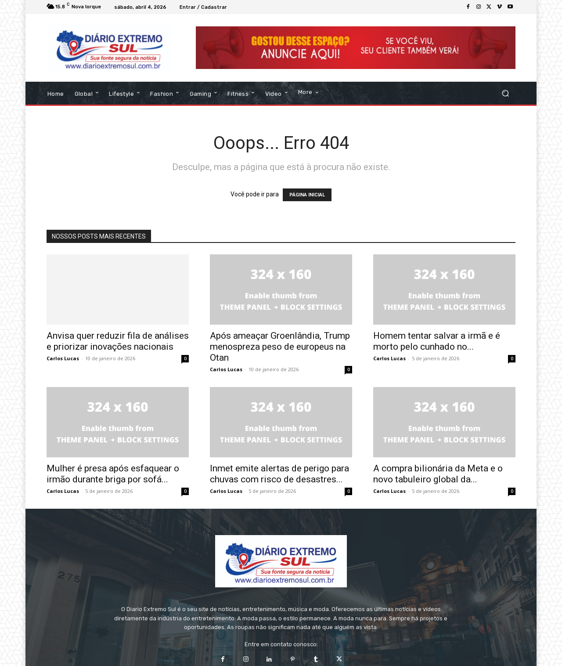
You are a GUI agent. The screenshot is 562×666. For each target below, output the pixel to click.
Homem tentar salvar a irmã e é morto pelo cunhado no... (436, 338)
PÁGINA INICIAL (307, 192)
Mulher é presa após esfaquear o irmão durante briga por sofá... (113, 471)
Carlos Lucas (63, 355)
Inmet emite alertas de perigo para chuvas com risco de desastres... (279, 471)
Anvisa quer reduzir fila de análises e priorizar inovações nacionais (118, 338)
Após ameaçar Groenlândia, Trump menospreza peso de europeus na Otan (280, 344)
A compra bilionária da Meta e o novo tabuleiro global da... (438, 471)
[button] (505, 90)
